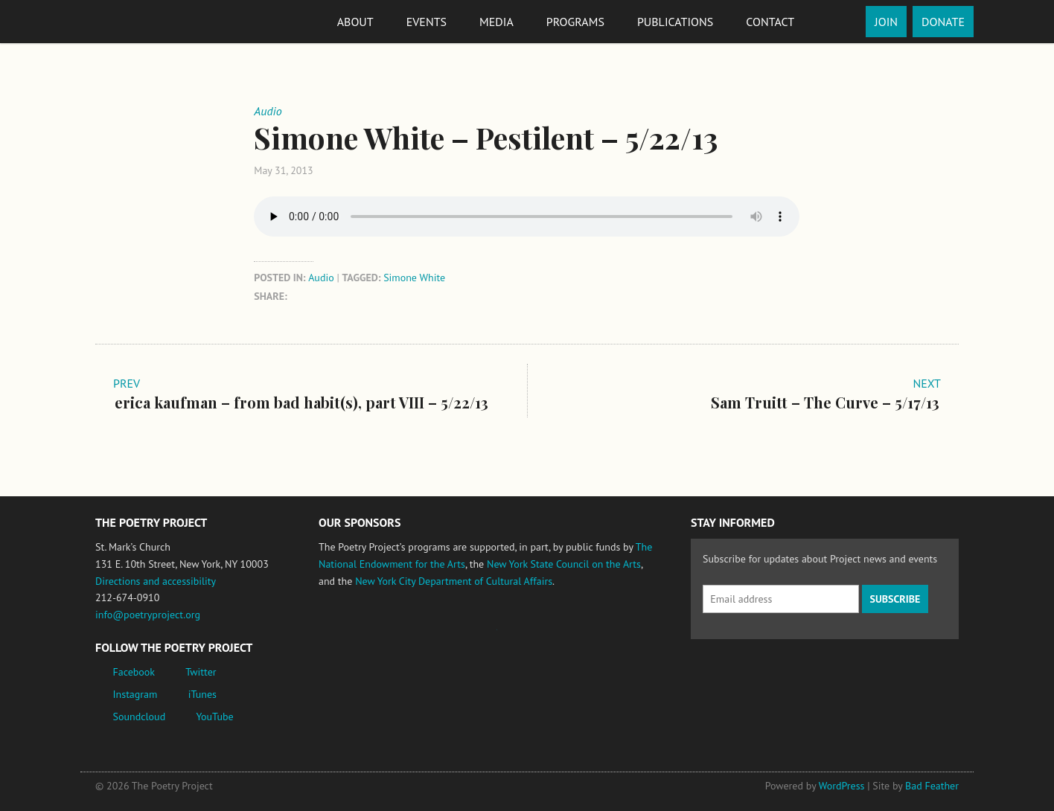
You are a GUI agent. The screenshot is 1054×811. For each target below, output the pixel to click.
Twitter (200, 672)
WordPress (842, 785)
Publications (675, 21)
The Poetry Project (149, 21)
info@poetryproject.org (147, 614)
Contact (770, 21)
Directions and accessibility (155, 581)
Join (886, 21)
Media (496, 21)
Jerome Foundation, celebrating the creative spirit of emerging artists (456, 637)
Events (426, 21)
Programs (575, 21)
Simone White (414, 277)
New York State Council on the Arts (564, 564)
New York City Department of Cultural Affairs (453, 581)
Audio (321, 277)
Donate (943, 21)
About (355, 21)
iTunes (202, 694)
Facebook (134, 672)
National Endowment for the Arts (359, 636)
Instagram (135, 694)
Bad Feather (932, 785)
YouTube (214, 716)
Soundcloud (139, 716)
